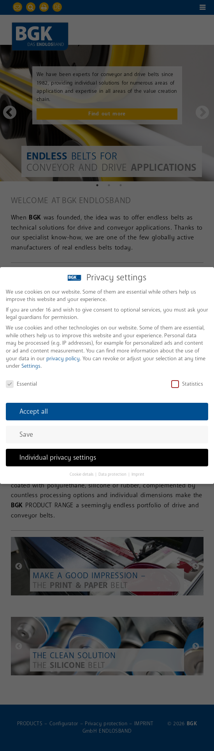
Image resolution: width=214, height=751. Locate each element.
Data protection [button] (113, 472)
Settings (30, 364)
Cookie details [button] (82, 472)
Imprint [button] (138, 472)
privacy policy (63, 356)
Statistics (187, 381)
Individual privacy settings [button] (57, 455)
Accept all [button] (33, 409)
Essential (21, 381)
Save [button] (26, 432)
